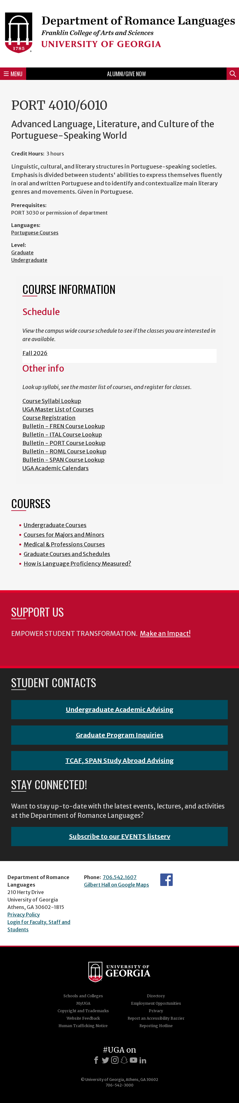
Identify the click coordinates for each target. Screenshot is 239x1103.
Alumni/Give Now (126, 74)
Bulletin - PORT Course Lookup (63, 443)
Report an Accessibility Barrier (156, 1018)
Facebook (166, 880)
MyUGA (83, 1003)
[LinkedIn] (143, 1060)
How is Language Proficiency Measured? (77, 563)
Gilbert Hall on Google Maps (116, 885)
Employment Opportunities (156, 1003)
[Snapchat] (124, 1060)
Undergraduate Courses (55, 525)
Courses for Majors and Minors (64, 534)
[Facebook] (96, 1060)
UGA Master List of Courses (58, 409)
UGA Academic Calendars (55, 468)
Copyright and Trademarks (83, 1010)
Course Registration (49, 417)
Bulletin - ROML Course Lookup (64, 451)
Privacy (156, 1010)
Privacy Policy (23, 914)
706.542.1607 (120, 877)
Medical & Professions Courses (64, 544)
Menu (13, 74)
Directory (156, 996)
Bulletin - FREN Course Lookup (63, 426)
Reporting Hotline (156, 1025)
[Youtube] (133, 1060)
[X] (105, 1060)
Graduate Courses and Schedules (67, 554)
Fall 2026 (35, 353)
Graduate (22, 252)
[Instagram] (115, 1060)
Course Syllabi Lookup (51, 401)
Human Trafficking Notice (83, 1025)
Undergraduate (29, 260)
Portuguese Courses (35, 232)
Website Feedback (83, 1018)
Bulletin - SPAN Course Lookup (63, 459)
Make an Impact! (165, 634)
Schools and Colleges (83, 996)
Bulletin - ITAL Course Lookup (62, 434)
